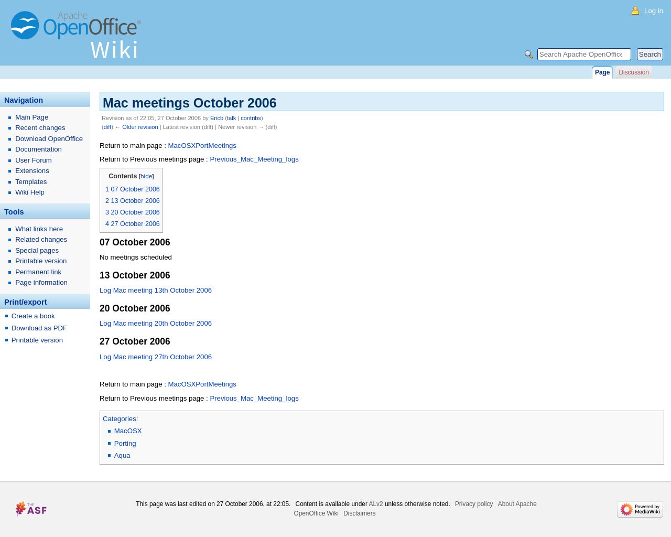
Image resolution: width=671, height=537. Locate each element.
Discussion (633, 72)
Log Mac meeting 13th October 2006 (156, 290)
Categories (119, 419)
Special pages (37, 250)
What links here (39, 229)
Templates (31, 182)
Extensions (32, 171)
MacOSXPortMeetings (202, 145)
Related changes (41, 239)
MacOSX (128, 431)
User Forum (33, 160)
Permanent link (38, 272)
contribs (251, 118)
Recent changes (40, 128)
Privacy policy (474, 504)
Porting (125, 443)
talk (231, 118)
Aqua (122, 455)
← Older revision (136, 127)
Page (602, 72)
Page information (41, 282)
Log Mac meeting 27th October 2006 (156, 357)
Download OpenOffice (49, 139)
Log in (653, 11)
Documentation (38, 149)
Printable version (41, 261)
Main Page (31, 117)
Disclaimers (359, 513)
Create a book (33, 316)
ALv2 (376, 504)
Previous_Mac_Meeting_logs (254, 159)
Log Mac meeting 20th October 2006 (156, 323)
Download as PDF (39, 328)
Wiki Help (30, 192)
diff (108, 127)
